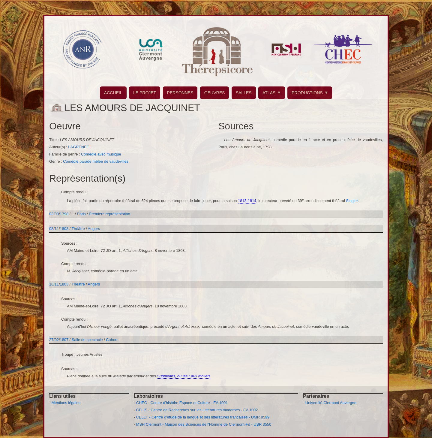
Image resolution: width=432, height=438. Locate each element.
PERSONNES (180, 92)
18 (51, 284)
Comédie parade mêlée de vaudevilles (95, 161)
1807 (64, 339)
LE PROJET (144, 92)
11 (57, 228)
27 (51, 339)
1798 (64, 214)
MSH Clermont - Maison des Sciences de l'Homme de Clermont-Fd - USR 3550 (204, 424)
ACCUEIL (113, 92)
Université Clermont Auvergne (330, 402)
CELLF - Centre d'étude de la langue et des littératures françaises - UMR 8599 (202, 417)
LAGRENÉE (78, 147)
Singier (352, 200)
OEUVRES (214, 92)
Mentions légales (66, 402)
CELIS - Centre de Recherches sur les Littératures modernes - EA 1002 (197, 410)
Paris (81, 214)
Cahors (112, 339)
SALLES (244, 92)
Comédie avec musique (101, 154)
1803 (64, 228)
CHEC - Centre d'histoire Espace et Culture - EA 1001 (182, 402)
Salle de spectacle (87, 339)
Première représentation (109, 214)
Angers (94, 228)
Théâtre (78, 228)
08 (51, 228)
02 (51, 214)
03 (57, 214)
